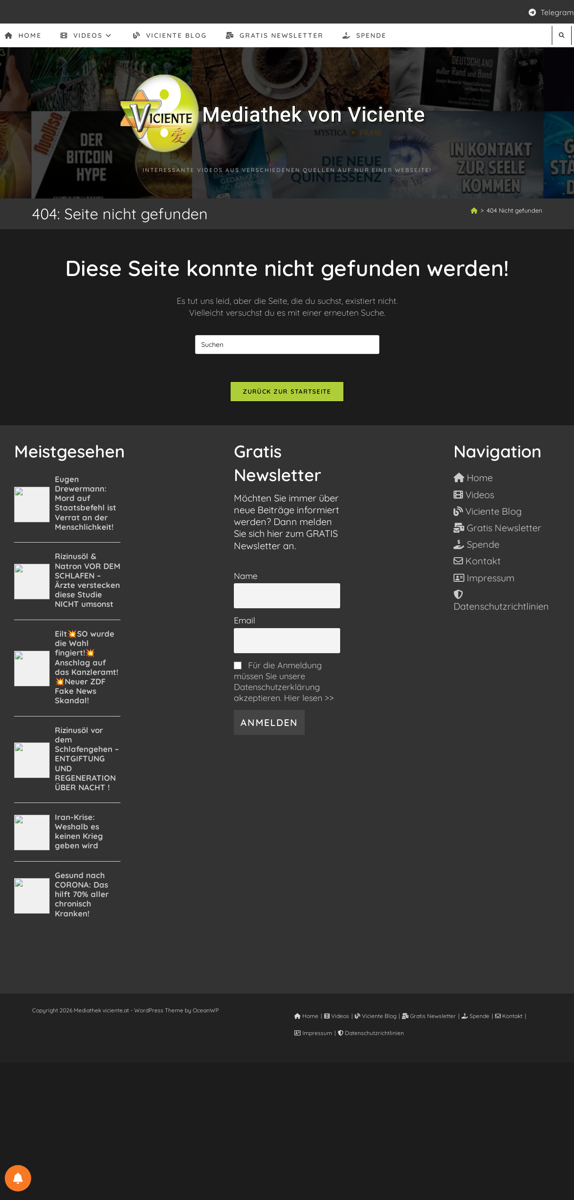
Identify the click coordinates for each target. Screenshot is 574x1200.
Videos (336, 1016)
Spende (475, 1016)
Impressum (313, 1033)
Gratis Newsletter (429, 1016)
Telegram (551, 12)
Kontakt (509, 1016)
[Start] (474, 210)
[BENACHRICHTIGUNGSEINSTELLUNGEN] (18, 1178)
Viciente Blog (375, 1016)
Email (244, 621)
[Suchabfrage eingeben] (287, 344)
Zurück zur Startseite (287, 392)
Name (245, 576)
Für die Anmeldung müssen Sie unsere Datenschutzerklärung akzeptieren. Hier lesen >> (284, 682)
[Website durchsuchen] (561, 35)
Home (306, 1016)
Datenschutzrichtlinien (371, 1033)
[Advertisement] (287, 1129)
